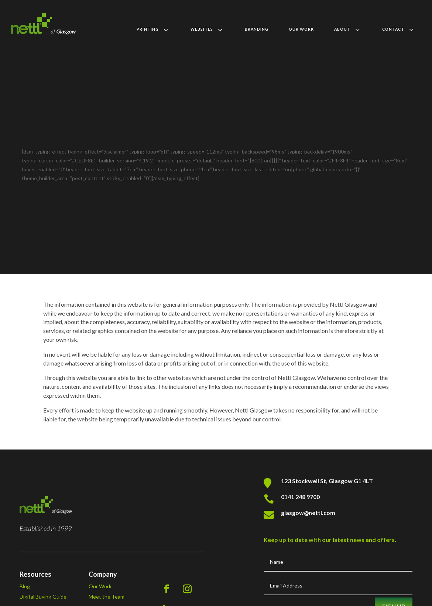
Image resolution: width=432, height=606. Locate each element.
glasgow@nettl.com (308, 570)
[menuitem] (153, 29)
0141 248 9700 (300, 554)
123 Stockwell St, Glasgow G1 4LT (327, 538)
